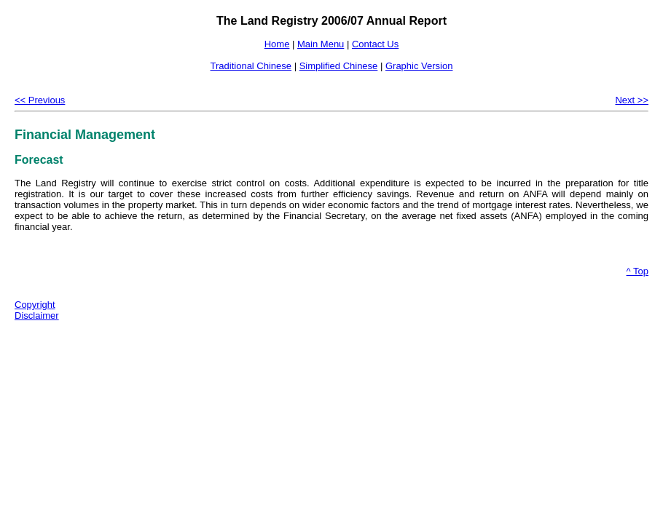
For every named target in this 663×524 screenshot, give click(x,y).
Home (277, 44)
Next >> (631, 100)
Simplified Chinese (338, 65)
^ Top (637, 271)
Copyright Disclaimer (37, 310)
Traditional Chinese (251, 65)
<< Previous (40, 100)
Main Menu (320, 44)
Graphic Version (419, 65)
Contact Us (375, 44)
